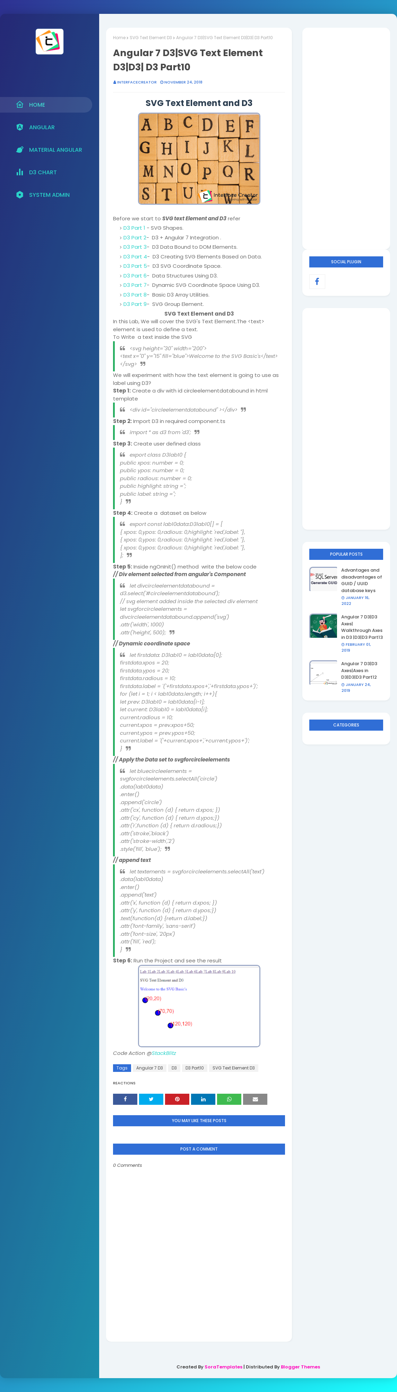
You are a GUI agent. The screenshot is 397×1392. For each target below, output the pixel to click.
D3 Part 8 (135, 294)
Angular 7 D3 (149, 1068)
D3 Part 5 (135, 266)
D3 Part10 (194, 1068)
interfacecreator (137, 82)
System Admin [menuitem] (43, 195)
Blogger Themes (300, 1367)
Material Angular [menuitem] (49, 150)
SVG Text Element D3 (151, 38)
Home (119, 38)
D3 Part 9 (135, 304)
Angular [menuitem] (35, 127)
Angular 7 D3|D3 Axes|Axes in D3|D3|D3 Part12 (359, 670)
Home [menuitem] (30, 104)
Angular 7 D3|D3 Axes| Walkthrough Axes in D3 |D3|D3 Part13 (362, 627)
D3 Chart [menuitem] (36, 172)
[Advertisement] (346, 139)
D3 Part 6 (135, 275)
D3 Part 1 (134, 227)
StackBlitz (164, 1053)
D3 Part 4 (135, 256)
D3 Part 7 (135, 285)
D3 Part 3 (135, 246)
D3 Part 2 (134, 237)
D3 (174, 1068)
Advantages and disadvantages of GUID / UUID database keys (361, 580)
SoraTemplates (223, 1367)
